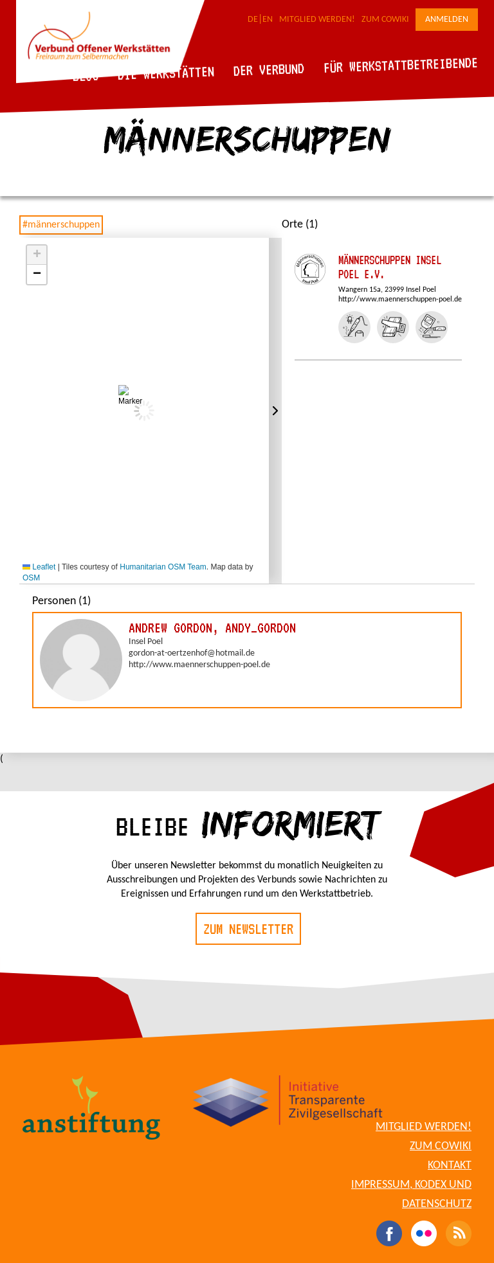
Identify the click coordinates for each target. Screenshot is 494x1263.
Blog (86, 75)
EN (267, 19)
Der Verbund (269, 69)
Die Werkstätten (166, 73)
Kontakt (449, 1166)
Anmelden (446, 19)
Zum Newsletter (248, 928)
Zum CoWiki (385, 19)
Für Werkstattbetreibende (400, 64)
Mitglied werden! (317, 19)
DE (253, 19)
